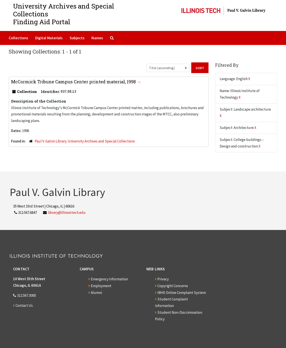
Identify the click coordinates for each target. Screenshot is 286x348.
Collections (18, 37)
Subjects (77, 37)
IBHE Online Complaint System (181, 292)
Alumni (96, 292)
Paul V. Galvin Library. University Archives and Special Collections (85, 141)
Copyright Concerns (172, 285)
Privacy (163, 279)
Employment (101, 285)
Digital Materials (49, 37)
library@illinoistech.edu (67, 212)
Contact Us (24, 305)
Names (97, 37)
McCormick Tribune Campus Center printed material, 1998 (74, 81)
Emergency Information (109, 279)
